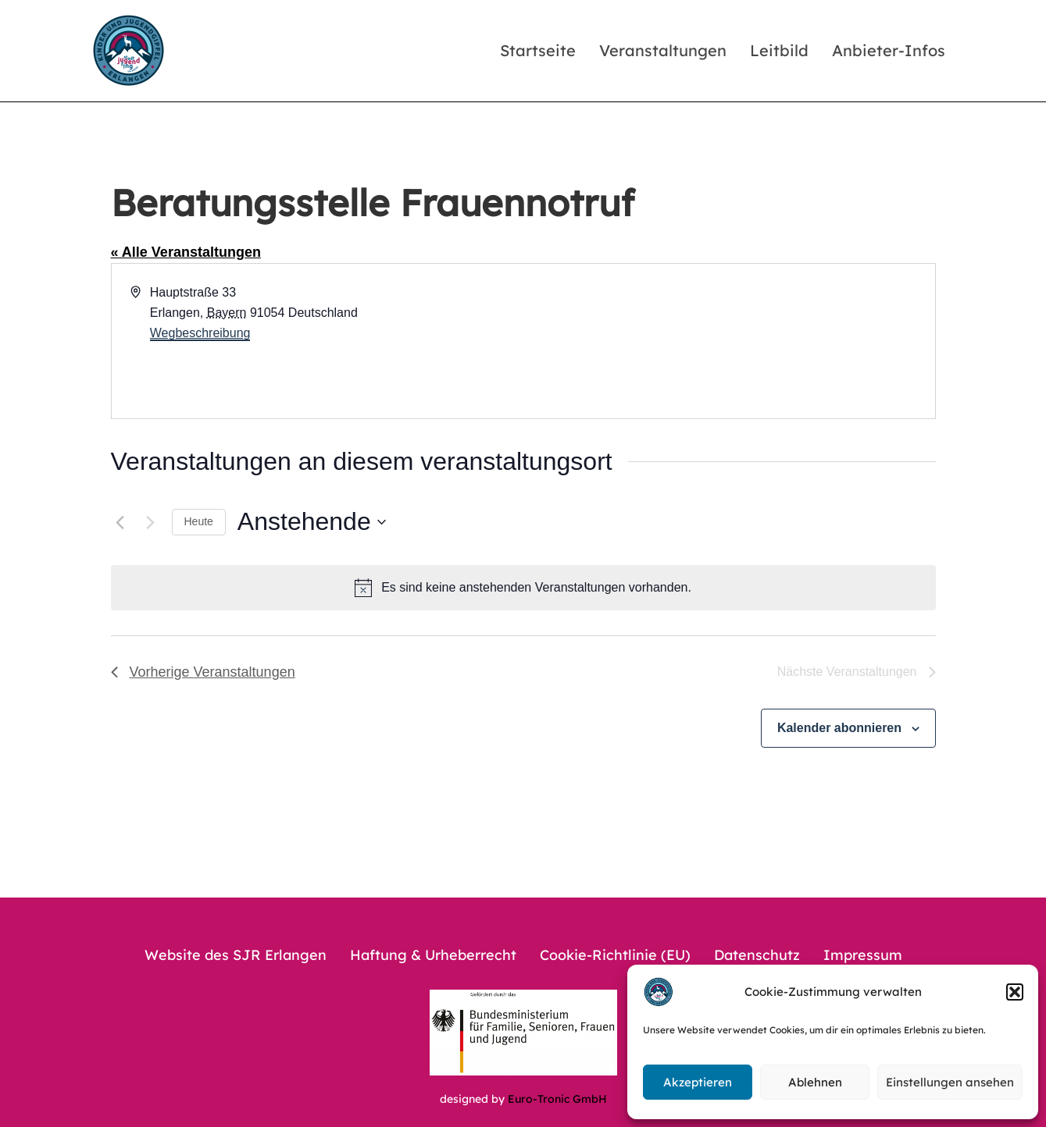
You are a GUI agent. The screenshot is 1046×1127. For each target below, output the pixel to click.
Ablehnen (815, 1082)
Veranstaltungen (662, 50)
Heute (198, 521)
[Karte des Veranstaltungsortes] (728, 341)
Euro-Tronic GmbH (557, 1099)
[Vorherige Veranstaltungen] (120, 522)
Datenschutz (757, 955)
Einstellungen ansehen (950, 1082)
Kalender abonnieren (839, 727)
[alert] (523, 587)
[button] (1015, 992)
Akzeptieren (697, 1082)
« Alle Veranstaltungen (186, 252)
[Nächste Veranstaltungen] (150, 522)
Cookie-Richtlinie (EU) (615, 955)
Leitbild (779, 50)
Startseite (538, 50)
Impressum (862, 955)
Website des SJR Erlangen (236, 955)
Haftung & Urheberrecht (433, 955)
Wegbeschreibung (200, 333)
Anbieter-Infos (888, 50)
